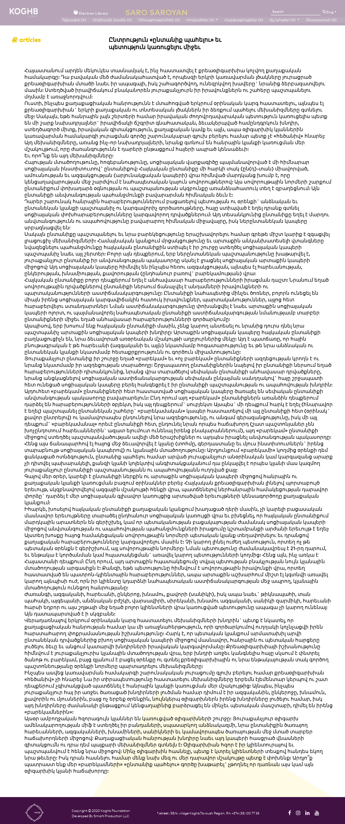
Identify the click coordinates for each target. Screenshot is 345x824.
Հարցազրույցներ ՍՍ (244, 20)
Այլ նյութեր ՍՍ (283, 20)
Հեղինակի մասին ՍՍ (112, 20)
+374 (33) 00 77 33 (245, 813)
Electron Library (91, 13)
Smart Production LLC (111, 816)
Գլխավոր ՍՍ (74, 20)
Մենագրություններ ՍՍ (159, 20)
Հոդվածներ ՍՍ (200, 20)
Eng (330, 12)
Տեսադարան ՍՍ (321, 20)
